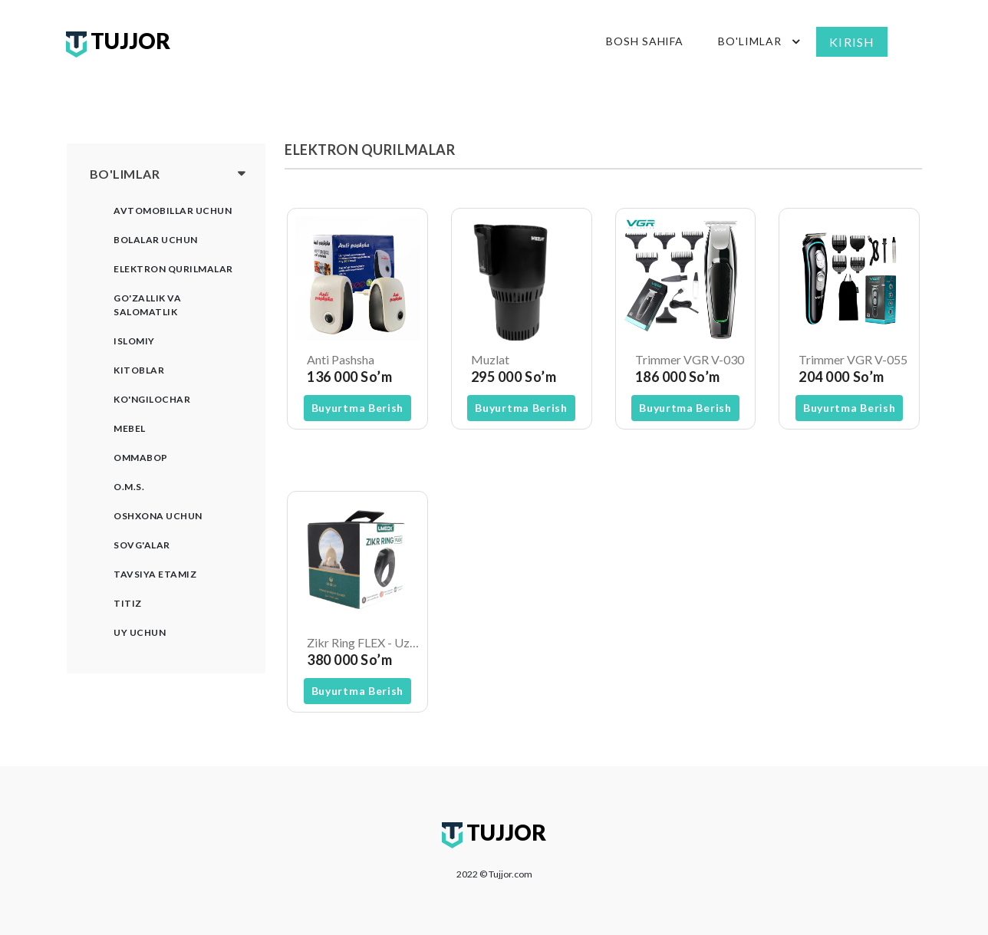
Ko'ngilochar (152, 399)
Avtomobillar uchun (173, 210)
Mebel (130, 428)
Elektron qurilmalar (173, 269)
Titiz (128, 603)
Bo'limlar (761, 41)
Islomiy (134, 341)
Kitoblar (139, 370)
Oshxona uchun (158, 516)
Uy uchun (140, 632)
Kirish (851, 42)
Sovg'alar (142, 545)
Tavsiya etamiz (155, 574)
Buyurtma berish (357, 407)
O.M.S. (129, 486)
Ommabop (141, 457)
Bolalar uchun (156, 239)
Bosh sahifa (645, 41)
